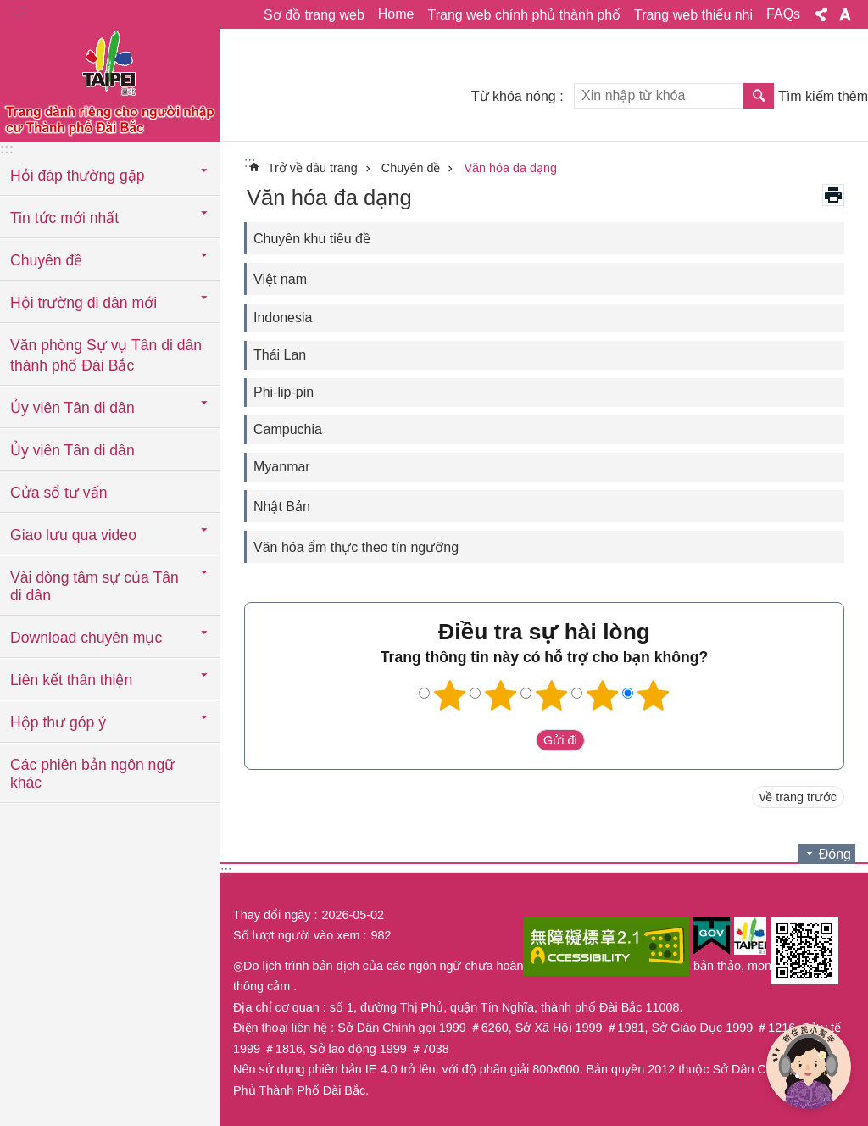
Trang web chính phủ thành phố (523, 15)
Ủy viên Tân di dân (72, 450)
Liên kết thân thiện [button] (71, 680)
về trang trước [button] (798, 797)
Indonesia (282, 317)
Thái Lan (279, 355)
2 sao (501, 695)
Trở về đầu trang (313, 168)
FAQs (783, 14)
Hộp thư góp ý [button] (58, 722)
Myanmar (281, 467)
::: (18, 10)
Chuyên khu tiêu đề (311, 238)
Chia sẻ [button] (821, 14)
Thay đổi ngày (271, 915)
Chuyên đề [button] (46, 260)
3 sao (552, 695)
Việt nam (280, 279)
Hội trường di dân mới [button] (83, 302)
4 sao (603, 695)
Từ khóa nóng (513, 96)
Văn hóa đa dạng (510, 168)
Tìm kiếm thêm (823, 96)
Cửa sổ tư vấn (58, 492)
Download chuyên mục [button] (86, 637)
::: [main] (249, 162)
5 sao (653, 695)
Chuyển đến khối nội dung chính (8, 8)
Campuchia (287, 429)
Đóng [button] (835, 854)
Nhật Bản (281, 506)
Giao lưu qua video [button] (73, 535)
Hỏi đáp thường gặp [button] (77, 175)
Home (396, 14)
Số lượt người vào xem (296, 935)
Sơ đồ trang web (314, 15)
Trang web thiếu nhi (693, 15)
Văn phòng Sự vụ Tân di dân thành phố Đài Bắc (106, 355)
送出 (520, 740)
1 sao (450, 695)
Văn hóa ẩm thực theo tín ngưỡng (356, 547)
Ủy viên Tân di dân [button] (72, 407)
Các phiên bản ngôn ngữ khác (92, 773)
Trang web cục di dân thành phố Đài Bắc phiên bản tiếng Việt (110, 82)
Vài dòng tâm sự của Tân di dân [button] (94, 586)
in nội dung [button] (833, 195)
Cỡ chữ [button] (845, 14)
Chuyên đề (411, 168)
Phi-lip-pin (283, 392)
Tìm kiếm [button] (758, 96)
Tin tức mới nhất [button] (64, 217)
